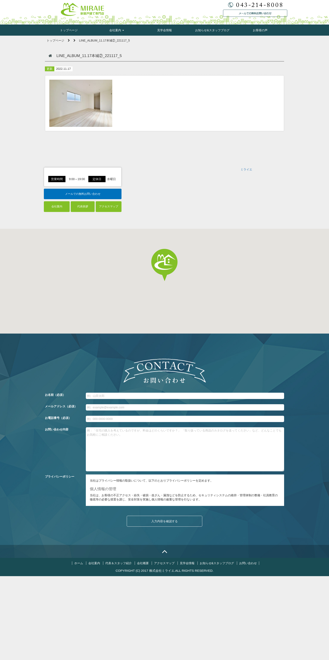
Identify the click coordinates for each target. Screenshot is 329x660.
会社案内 (116, 30)
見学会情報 (164, 30)
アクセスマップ (108, 290)
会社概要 (143, 647)
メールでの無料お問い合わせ (83, 277)
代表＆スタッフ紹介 (118, 647)
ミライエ (246, 232)
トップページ (69, 30)
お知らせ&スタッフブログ (212, 30)
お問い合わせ (248, 647)
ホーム (78, 647)
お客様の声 (260, 30)
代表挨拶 (82, 290)
